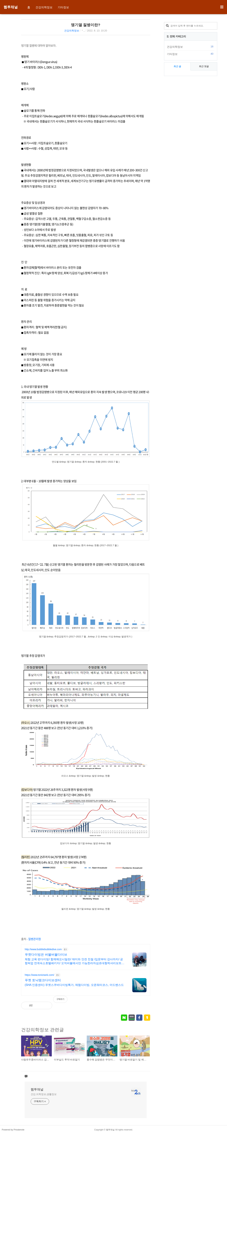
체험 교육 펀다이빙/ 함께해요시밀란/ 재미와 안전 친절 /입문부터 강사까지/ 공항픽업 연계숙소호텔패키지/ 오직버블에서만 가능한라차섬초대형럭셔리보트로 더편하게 (74, 1008)
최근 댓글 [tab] (204, 175)
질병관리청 (34, 986)
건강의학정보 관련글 (42, 1076)
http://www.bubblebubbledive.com (43, 996)
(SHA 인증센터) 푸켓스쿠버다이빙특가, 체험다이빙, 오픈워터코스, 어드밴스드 (74, 1031)
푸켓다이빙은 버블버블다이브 (46, 1001)
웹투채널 (11, 7)
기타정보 (63, 7)
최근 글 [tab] (177, 175)
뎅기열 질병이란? (85, 25)
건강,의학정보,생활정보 (44, 1220)
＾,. (83, 30)
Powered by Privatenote (13, 1255)
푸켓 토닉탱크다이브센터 (43, 1027)
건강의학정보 (43, 7)
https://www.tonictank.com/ (39, 1022)
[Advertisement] (51, 64)
